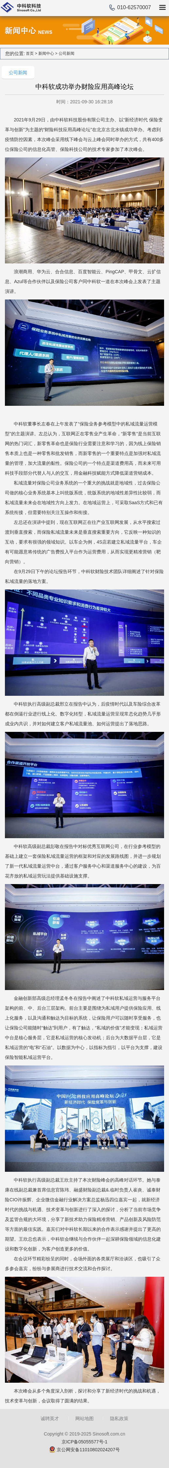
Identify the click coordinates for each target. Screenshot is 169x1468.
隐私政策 (119, 1418)
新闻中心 (46, 53)
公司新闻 (66, 53)
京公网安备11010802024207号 (88, 1449)
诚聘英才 (50, 1418)
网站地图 (84, 1418)
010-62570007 (134, 7)
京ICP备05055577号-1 (84, 1441)
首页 (30, 53)
